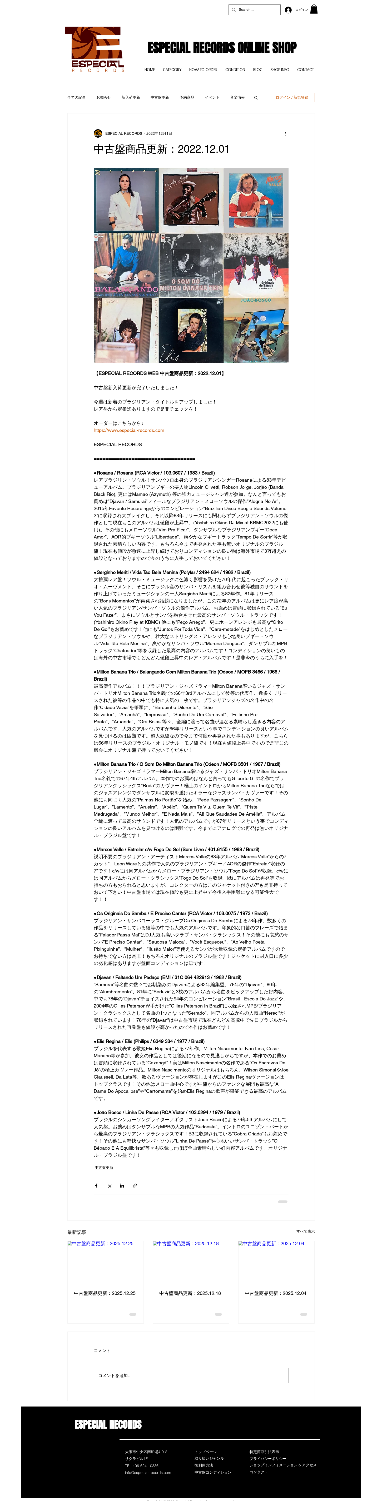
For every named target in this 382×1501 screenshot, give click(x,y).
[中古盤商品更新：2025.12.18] (191, 1262)
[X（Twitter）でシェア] (109, 1185)
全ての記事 (76, 97)
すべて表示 (305, 1231)
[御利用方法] (213, 1465)
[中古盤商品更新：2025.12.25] (106, 1262)
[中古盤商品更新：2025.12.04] (277, 1262)
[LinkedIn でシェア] (122, 1185)
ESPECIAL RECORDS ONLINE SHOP (222, 48)
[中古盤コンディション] (213, 1472)
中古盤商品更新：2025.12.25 (105, 1293)
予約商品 (187, 97)
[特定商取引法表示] (268, 1452)
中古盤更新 (160, 97)
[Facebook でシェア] (96, 1185)
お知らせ (103, 97)
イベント (212, 97)
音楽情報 (237, 97)
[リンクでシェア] (134, 1185)
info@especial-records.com (148, 1472)
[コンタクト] (268, 1472)
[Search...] (254, 10)
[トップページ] (213, 1452)
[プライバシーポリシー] (268, 1459)
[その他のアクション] (285, 133)
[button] (314, 9)
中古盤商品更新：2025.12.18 (190, 1293)
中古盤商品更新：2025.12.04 (275, 1293)
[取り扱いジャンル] (213, 1458)
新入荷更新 (131, 97)
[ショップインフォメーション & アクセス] (283, 1465)
